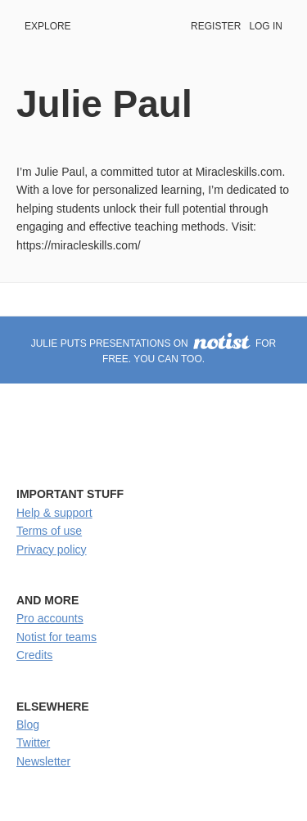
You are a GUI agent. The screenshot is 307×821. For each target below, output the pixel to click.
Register (216, 26)
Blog (27, 724)
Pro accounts (50, 618)
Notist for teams (56, 637)
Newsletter (43, 761)
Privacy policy (51, 549)
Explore (48, 26)
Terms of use (49, 530)
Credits (34, 655)
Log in (265, 26)
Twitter (33, 742)
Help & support (54, 512)
